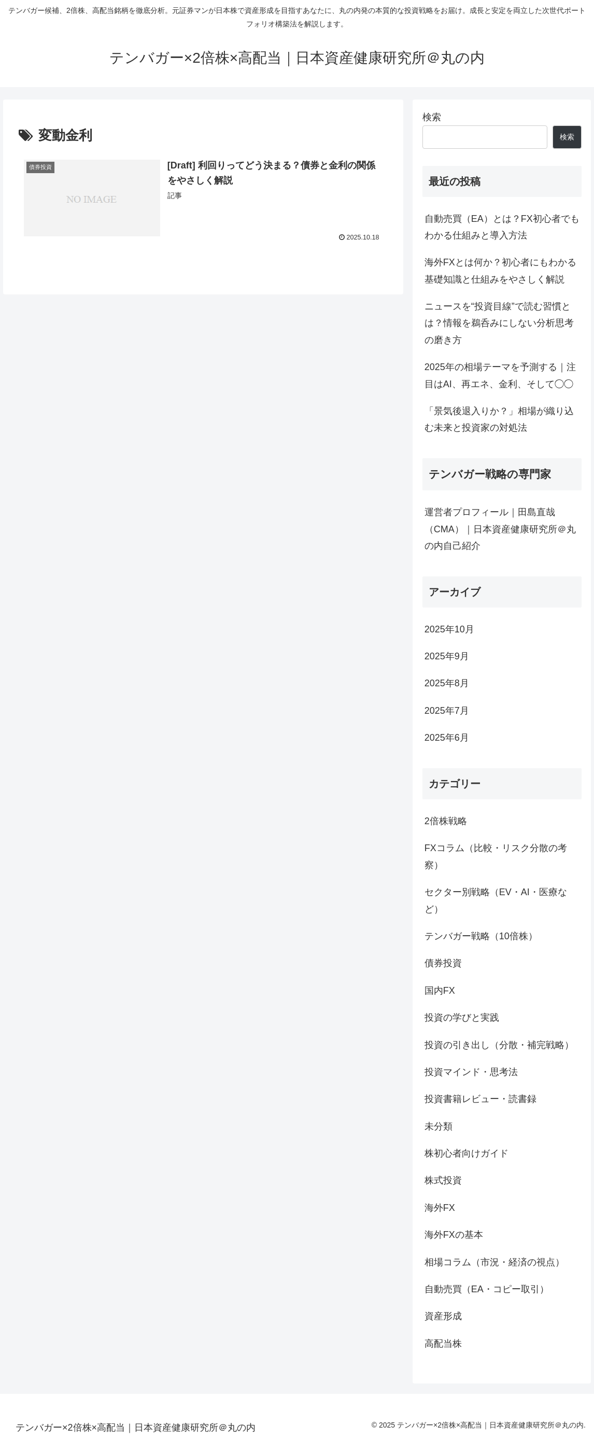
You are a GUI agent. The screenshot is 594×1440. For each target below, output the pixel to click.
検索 (431, 117)
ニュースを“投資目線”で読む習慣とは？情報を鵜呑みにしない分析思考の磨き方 (499, 323)
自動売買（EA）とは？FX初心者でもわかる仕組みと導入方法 (502, 227)
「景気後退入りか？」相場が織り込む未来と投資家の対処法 (499, 419)
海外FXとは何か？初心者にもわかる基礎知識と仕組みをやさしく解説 (500, 270)
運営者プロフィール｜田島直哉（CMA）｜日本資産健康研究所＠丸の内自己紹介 (500, 529)
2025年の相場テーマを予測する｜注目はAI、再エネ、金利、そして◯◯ (500, 375)
